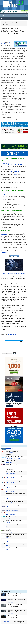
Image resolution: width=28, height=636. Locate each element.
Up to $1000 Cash (10, 502)
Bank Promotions (7, 346)
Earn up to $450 (9, 466)
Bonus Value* (6, 621)
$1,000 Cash (9, 532)
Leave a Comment (23, 37)
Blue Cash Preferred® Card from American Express (14, 273)
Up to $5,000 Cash (10, 452)
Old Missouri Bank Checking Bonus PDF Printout (13, 164)
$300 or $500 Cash (10, 473)
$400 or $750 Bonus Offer (12, 510)
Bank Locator (13, 168)
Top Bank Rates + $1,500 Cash (13, 458)
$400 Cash (8, 498)
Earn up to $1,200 (10, 491)
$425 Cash (8, 518)
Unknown (15, 174)
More (2, 343)
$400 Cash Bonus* (13, 477)
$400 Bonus (9, 487)
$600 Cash (8, 549)
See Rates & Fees (12, 334)
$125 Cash (8, 522)
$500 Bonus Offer (10, 506)
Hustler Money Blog (14, 4)
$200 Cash (8, 541)
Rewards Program (13, 75)
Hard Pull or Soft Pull (14, 171)
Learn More (10, 597)
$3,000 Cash (9, 462)
